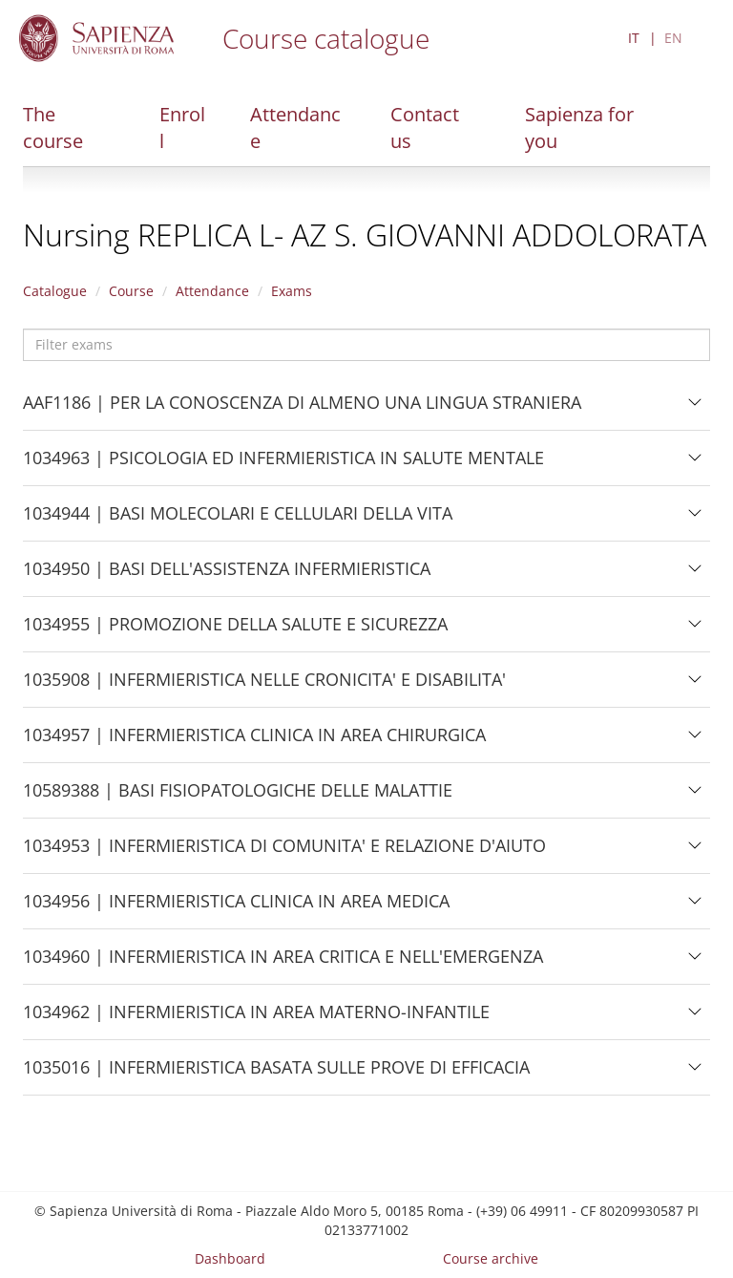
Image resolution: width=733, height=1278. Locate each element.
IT (633, 38)
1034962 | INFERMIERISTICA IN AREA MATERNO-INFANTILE (256, 1019)
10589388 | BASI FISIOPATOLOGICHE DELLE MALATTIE (237, 797)
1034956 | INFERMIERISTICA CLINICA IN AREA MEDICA (236, 908)
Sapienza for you (579, 127)
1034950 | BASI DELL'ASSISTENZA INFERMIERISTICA (226, 576)
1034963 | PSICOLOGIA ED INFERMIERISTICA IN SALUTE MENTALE (283, 465)
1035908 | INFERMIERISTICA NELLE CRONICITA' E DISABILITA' (264, 687)
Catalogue (55, 291)
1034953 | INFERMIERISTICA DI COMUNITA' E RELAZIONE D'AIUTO (284, 853)
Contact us (424, 127)
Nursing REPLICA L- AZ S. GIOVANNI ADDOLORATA (364, 234)
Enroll (182, 127)
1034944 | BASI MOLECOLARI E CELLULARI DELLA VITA (237, 521)
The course (53, 127)
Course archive (490, 1258)
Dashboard (230, 1258)
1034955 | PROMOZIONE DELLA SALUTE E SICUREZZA (235, 631)
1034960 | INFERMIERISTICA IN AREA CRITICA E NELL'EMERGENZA (283, 964)
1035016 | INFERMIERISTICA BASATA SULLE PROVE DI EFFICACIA (276, 1074)
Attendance (295, 127)
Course (131, 291)
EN (673, 38)
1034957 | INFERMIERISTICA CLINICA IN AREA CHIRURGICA (254, 742)
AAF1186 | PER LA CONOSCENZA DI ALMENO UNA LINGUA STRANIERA (302, 410)
